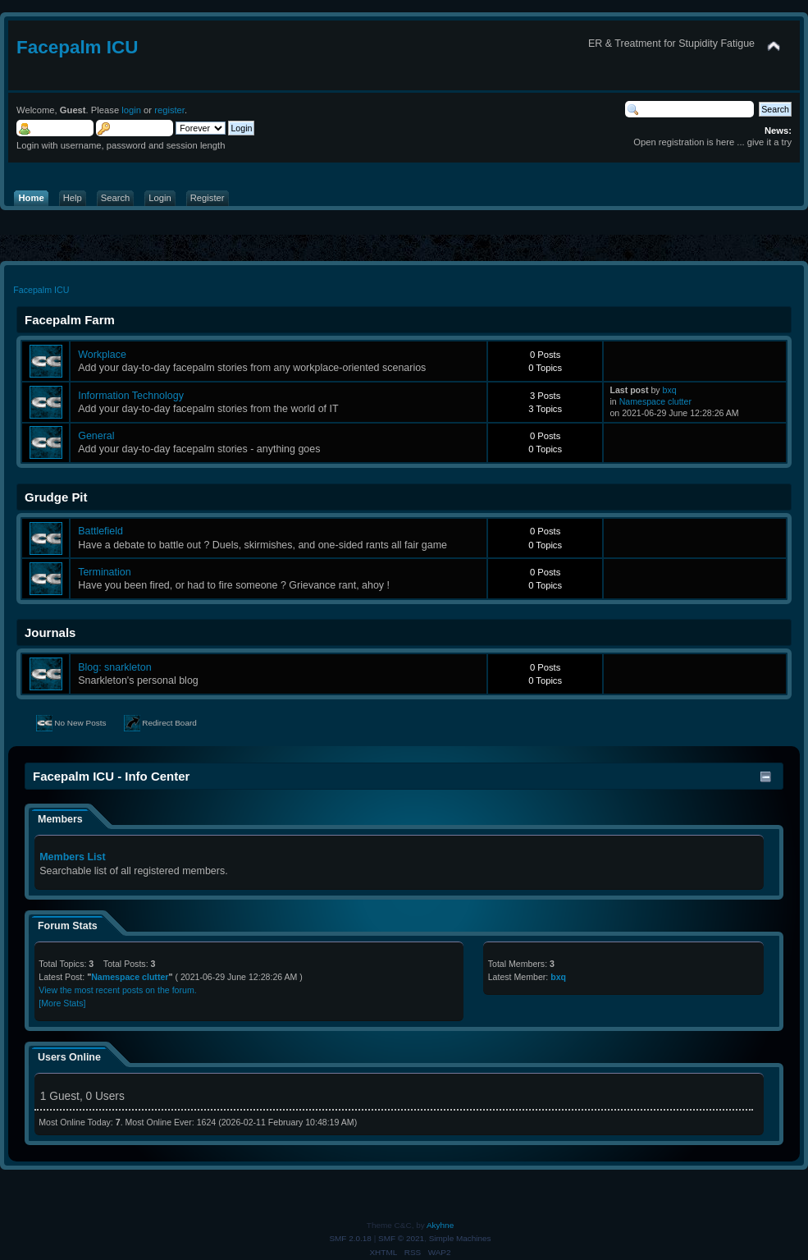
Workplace (102, 354)
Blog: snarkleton (114, 667)
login (131, 110)
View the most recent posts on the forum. (117, 990)
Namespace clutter (655, 401)
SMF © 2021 (401, 1238)
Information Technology (131, 395)
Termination (104, 572)
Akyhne (440, 1225)
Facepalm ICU (77, 47)
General (96, 436)
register (169, 110)
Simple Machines (460, 1238)
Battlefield (100, 531)
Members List (72, 857)
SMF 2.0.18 (350, 1238)
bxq (670, 390)
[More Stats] (62, 1003)
